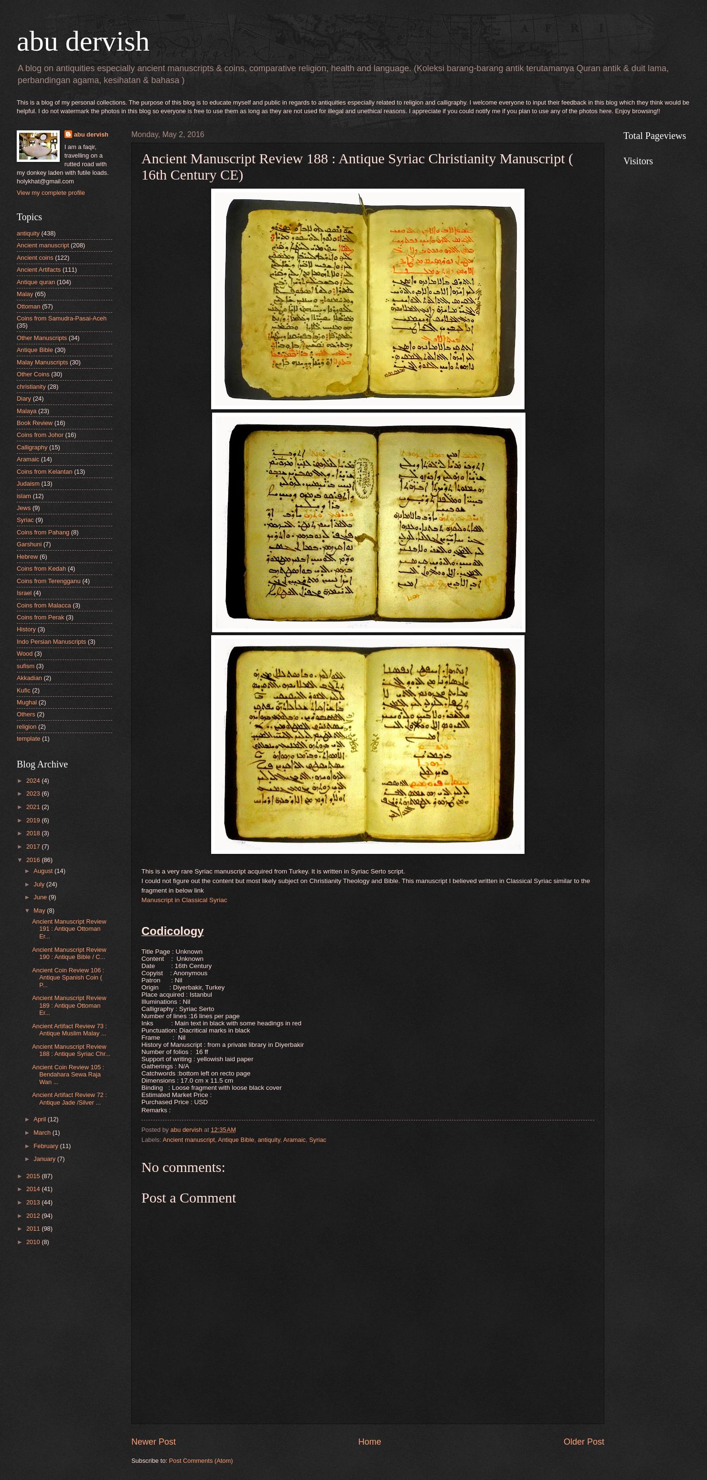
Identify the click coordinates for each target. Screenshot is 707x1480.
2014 (34, 1189)
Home (369, 1442)
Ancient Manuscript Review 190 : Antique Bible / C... (69, 953)
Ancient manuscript (188, 1139)
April (40, 1119)
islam (24, 496)
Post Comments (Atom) (201, 1460)
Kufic (24, 690)
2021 (34, 806)
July (39, 884)
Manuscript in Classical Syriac (184, 900)
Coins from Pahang (43, 532)
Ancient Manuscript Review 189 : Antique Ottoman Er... (69, 1005)
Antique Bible (236, 1139)
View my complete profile (51, 192)
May (40, 910)
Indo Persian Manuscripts (51, 641)
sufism (25, 666)
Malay (25, 294)
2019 (34, 820)
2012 (34, 1215)
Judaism (28, 483)
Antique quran (36, 282)
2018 (34, 833)
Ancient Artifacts (39, 269)
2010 (34, 1242)
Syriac (317, 1139)
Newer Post (153, 1442)
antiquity (268, 1139)
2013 (34, 1202)
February (46, 1146)
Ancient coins (35, 257)
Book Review (35, 422)
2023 (34, 793)
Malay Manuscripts (42, 362)
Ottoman (28, 306)
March (42, 1132)
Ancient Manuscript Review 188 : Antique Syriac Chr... (71, 1050)
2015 (34, 1176)
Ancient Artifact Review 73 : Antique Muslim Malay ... (69, 1029)
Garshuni (29, 544)
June (41, 897)
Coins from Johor (40, 434)
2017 (34, 846)
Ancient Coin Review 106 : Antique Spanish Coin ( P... (68, 978)
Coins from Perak (40, 617)
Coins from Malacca (44, 605)
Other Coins (33, 374)
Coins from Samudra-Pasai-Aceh (62, 318)
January (45, 1158)
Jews (24, 507)
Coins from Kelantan (45, 471)
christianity (31, 386)
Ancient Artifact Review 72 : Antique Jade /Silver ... (69, 1098)
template (28, 738)
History (26, 629)
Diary (24, 398)
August (43, 870)
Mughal (27, 702)
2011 (34, 1228)
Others (26, 714)
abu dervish (83, 41)
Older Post (584, 1442)
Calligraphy (32, 447)
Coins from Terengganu (49, 581)
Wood (24, 653)
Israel (24, 592)
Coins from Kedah (41, 568)
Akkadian (29, 677)
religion (27, 726)
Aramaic (294, 1139)
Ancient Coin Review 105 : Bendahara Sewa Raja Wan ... (68, 1075)
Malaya (27, 411)
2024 (34, 780)
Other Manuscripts (42, 337)
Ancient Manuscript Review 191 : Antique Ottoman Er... (69, 929)
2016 (34, 859)
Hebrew (27, 556)
